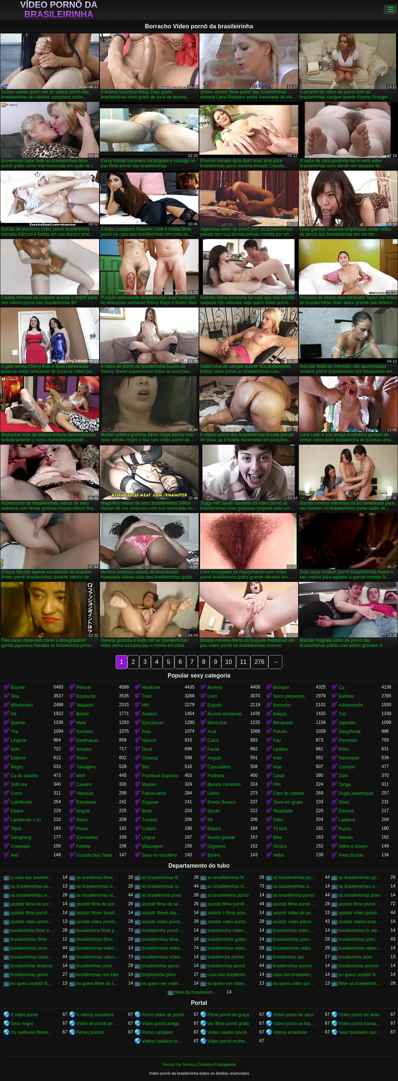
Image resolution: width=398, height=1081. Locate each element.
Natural (149, 740)
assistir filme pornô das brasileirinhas (360, 904)
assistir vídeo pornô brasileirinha (97, 921)
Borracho (282, 705)
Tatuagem (86, 766)
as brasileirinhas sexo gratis (32, 886)
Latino (213, 793)
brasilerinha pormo (225, 957)
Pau (277, 740)
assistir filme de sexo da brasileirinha (163, 904)
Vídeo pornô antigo (160, 1023)
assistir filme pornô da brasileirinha (294, 904)
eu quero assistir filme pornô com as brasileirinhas (32, 983)
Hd (13, 713)
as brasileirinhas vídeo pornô (228, 886)
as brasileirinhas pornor (360, 877)
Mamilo (346, 837)
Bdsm (82, 819)
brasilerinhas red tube (97, 974)
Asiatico (149, 713)
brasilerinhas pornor (292, 965)
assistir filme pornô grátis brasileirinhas (32, 912)
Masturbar (217, 722)
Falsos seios (154, 793)
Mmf (80, 775)
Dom (343, 775)
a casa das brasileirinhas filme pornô (32, 877)
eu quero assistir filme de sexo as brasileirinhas (360, 974)
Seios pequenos (289, 696)
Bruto (147, 811)
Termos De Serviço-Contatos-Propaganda (199, 1064)
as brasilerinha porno (293, 895)
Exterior (18, 758)
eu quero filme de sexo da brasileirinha (97, 983)
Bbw (277, 837)
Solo (15, 749)
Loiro (212, 696)
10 (228, 662)
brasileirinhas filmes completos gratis (163, 939)
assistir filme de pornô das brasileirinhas (97, 904)
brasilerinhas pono (94, 965)
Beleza (280, 713)
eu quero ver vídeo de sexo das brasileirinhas (163, 983)
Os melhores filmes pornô (32, 1032)
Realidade (283, 811)
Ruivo (82, 758)
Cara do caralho (288, 793)
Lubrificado (21, 802)
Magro (17, 766)
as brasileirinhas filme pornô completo (163, 877)
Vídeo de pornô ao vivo (97, 1023)
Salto (278, 819)
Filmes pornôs (90, 1032)
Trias (146, 696)
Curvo (16, 793)
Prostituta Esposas (160, 775)
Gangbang (21, 837)
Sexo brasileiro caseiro (360, 1032)
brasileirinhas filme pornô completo (32, 939)
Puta (146, 731)
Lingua (148, 837)
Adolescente (351, 705)
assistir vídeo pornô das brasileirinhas (294, 921)
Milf (145, 705)
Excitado (84, 731)
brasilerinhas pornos (358, 965)
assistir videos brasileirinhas (360, 921)
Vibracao (85, 793)
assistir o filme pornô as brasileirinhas (228, 912)
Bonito (82, 713)
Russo (345, 828)
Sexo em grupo (288, 802)
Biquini (214, 828)
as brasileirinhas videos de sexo (360, 886)
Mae (277, 766)
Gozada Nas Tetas (94, 855)
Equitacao (86, 696)
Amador (84, 749)
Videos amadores (290, 1032)
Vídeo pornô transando (360, 1023)
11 (243, 662)
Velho (278, 855)
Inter (277, 758)
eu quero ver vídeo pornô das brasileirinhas (228, 983)
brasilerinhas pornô (226, 965)
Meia (81, 722)
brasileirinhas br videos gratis (360, 930)
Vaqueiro (85, 705)
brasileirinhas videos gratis (32, 957)
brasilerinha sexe (355, 957)
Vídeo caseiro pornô (227, 1032)
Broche (18, 687)
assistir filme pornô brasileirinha (228, 904)
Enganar (150, 802)
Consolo (347, 766)
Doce (147, 749)
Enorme (346, 811)
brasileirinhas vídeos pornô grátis (163, 957)
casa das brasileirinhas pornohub (294, 974)
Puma (82, 828)
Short (344, 802)
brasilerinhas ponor (160, 965)
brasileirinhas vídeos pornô (97, 957)
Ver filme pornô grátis (228, 1023)
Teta (15, 696)
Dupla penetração (356, 793)
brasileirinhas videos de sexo (294, 948)
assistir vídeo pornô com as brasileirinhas (228, 921)
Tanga (345, 784)
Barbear (346, 696)
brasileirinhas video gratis (97, 948)
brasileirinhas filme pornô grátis (97, 939)
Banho (213, 855)
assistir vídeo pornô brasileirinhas (163, 921)
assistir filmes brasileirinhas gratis (97, 912)
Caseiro (83, 784)
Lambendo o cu (26, 819)
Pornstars (348, 740)
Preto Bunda (351, 855)
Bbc (145, 766)
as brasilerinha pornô (228, 895)
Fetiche (83, 846)
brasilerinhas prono (29, 974)
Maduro (149, 784)
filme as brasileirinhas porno (360, 983)
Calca (213, 740)
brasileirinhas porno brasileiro (294, 939)
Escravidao (87, 837)
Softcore (19, 784)
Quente (18, 722)
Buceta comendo (223, 784)
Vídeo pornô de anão (359, 1014)
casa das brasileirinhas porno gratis (228, 974)
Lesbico (280, 749)
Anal (211, 731)
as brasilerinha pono (161, 895)
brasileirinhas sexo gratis (32, 948)
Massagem (152, 846)
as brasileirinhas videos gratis (32, 895)
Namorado (349, 758)
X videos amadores (95, 1014)
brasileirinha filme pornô (97, 930)
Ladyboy (347, 819)
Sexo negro (22, 1023)
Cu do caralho (24, 775)
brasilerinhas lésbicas (32, 965)
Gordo (213, 811)
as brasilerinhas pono (359, 895)
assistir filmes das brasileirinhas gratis (163, 912)
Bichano (281, 687)
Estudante (86, 802)
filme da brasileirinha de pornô (196, 992)
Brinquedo (283, 722)
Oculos (280, 846)
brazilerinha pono (159, 974)
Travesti (149, 819)
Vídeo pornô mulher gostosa (228, 1041)
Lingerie (18, 740)
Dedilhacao (87, 740)
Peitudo (83, 687)
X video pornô (24, 1014)
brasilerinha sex (288, 957)
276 (259, 662)
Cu (341, 687)
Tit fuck (280, 828)
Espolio (214, 705)
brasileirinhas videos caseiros (228, 948)
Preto (344, 749)
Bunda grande (221, 837)
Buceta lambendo (224, 713)
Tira (14, 731)
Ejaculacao (152, 722)
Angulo (214, 758)
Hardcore (151, 687)
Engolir (83, 811)
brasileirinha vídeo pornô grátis (294, 930)
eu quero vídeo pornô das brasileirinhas (294, 983)
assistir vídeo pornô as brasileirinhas (360, 912)
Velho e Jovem (353, 846)
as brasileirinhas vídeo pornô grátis (294, 886)
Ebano (17, 811)
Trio (342, 713)
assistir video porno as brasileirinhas (32, 921)
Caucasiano (219, 766)
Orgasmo (216, 846)
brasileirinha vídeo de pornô (228, 930)
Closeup (150, 758)
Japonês (347, 722)
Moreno (214, 687)
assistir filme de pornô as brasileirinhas (32, 904)
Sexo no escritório (159, 855)
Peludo (280, 731)
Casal (279, 775)
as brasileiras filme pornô (97, 877)
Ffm (277, 784)
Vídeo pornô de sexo (293, 1014)
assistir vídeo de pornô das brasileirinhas (294, 912)
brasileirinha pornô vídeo (163, 930)
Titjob (16, 828)
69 (209, 819)
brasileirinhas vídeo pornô (163, 948)
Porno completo (157, 1032)
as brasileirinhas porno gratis (294, 877)
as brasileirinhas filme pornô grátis (228, 877)
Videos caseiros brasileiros (163, 1041)
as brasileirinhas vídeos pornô (97, 895)
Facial (213, 749)
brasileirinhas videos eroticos (360, 948)
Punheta (215, 775)
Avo (14, 855)
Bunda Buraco (221, 802)
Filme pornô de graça (228, 1014)
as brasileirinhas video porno (163, 886)
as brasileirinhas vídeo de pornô (97, 886)
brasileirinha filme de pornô (32, 930)
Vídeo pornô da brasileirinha (59, 9)
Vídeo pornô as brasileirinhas (294, 1023)
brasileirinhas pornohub (360, 939)
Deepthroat (349, 731)
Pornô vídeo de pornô (163, 1014)
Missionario (22, 705)
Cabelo (149, 828)
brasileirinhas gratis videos (228, 939)
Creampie (20, 846)
